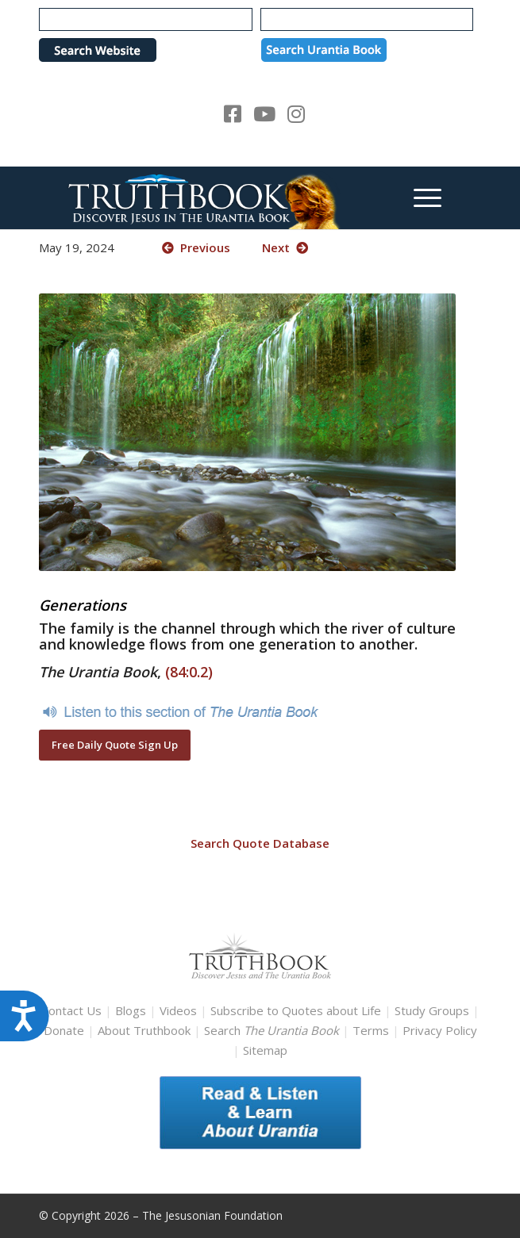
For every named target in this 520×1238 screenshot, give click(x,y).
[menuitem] (419, 197)
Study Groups (433, 1010)
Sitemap (265, 1050)
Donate (64, 1030)
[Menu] (419, 197)
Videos (178, 1010)
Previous (196, 247)
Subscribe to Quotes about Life (295, 1010)
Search (273, 1030)
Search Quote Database (260, 843)
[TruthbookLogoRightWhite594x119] (215, 197)
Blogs (130, 1010)
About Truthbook (144, 1030)
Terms (370, 1030)
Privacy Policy (440, 1030)
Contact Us (71, 1010)
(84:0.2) (189, 671)
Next (285, 247)
